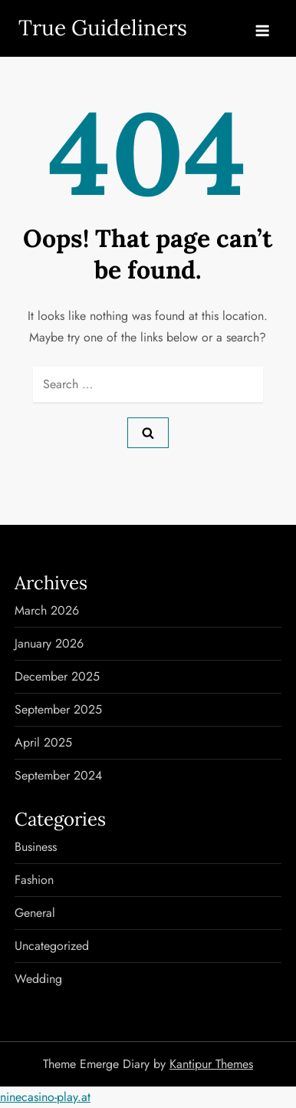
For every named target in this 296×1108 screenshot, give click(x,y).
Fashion (34, 880)
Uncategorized (52, 946)
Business (36, 847)
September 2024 (58, 775)
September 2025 (58, 709)
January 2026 (49, 643)
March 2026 (47, 610)
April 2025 (43, 742)
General (35, 913)
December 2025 (57, 676)
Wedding (38, 979)
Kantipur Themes (211, 1064)
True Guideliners (102, 27)
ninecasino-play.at (45, 1097)
